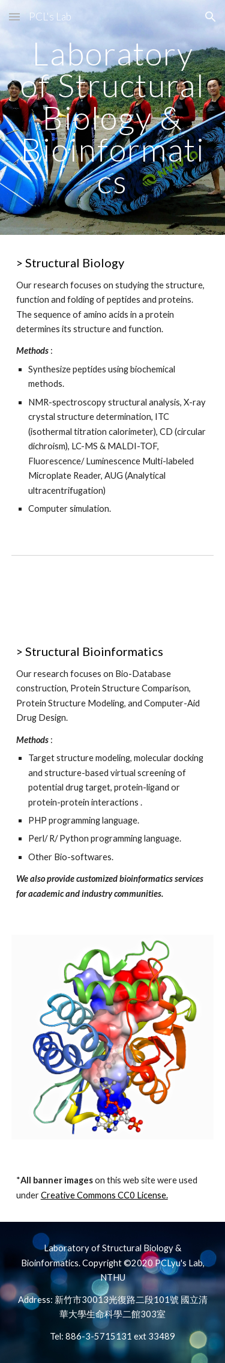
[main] (112, 117)
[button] (14, 16)
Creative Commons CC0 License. (104, 1195)
